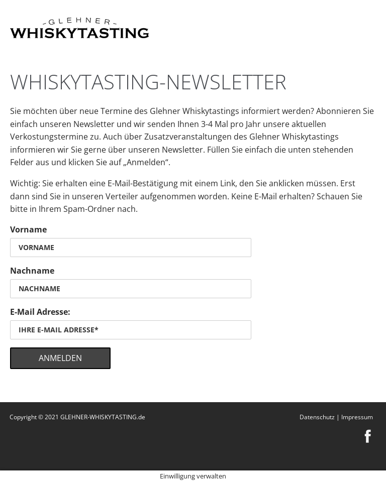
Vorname (28, 229)
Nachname (32, 270)
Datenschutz (317, 417)
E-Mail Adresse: (40, 311)
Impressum (357, 417)
